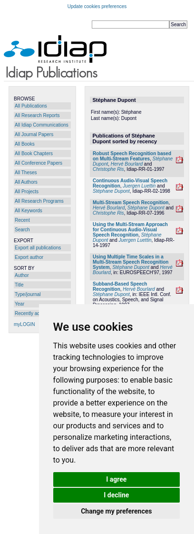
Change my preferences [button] (116, 511)
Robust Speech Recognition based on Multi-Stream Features (132, 156)
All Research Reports (37, 115)
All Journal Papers (34, 134)
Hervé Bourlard (127, 164)
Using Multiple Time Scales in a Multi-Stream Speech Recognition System (130, 262)
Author (22, 275)
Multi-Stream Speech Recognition (130, 202)
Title (19, 284)
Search (22, 229)
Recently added (31, 313)
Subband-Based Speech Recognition (120, 286)
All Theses (26, 172)
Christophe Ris (108, 169)
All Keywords (28, 210)
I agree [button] (116, 479)
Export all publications (38, 247)
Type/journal (27, 294)
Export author (29, 257)
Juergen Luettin (139, 185)
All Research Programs (39, 201)
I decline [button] (116, 495)
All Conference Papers (38, 163)
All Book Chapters (34, 153)
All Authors (26, 182)
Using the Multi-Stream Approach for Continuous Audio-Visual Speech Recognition (130, 229)
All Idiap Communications (41, 125)
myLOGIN (24, 324)
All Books (25, 144)
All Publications (31, 106)
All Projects (27, 191)
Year (19, 304)
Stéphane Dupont (111, 191)
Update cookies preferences (97, 6)
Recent (22, 220)
